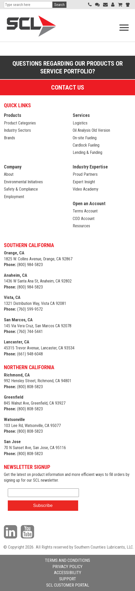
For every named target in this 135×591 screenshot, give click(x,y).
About (9, 174)
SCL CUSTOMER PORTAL (67, 585)
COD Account (84, 218)
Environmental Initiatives (23, 181)
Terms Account (85, 211)
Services (81, 115)
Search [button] (59, 5)
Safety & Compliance (21, 189)
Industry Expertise (90, 166)
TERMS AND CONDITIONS (67, 560)
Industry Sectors (17, 130)
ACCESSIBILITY (67, 572)
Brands (9, 137)
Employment (14, 196)
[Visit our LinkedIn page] (12, 531)
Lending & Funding (87, 152)
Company (13, 166)
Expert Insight (84, 181)
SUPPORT (67, 578)
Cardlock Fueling (86, 145)
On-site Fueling (85, 137)
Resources (81, 225)
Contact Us (67, 87)
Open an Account (89, 203)
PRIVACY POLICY (67, 566)
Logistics (80, 123)
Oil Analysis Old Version (91, 130)
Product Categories (20, 123)
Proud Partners (85, 174)
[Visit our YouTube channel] (29, 531)
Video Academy (85, 189)
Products (12, 115)
